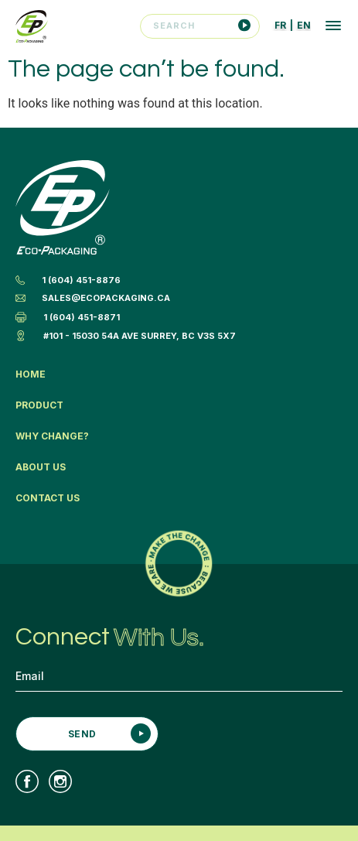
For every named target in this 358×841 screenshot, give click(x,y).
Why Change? (52, 436)
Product (39, 405)
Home (30, 374)
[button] (333, 27)
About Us (40, 467)
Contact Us (47, 498)
